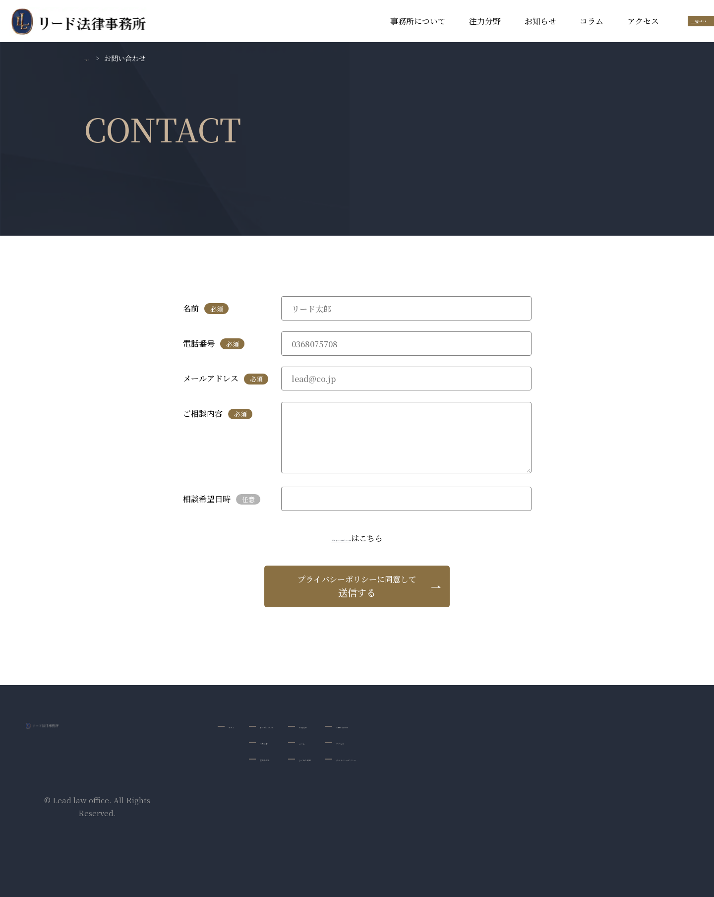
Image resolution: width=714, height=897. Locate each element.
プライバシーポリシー (341, 538)
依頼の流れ (294, 761)
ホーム (240, 726)
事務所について (334, 21)
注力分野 (402, 21)
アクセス (560, 21)
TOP (91, 58)
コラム (509, 21)
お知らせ (457, 21)
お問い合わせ (659, 21)
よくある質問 (376, 761)
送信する (357, 586)
